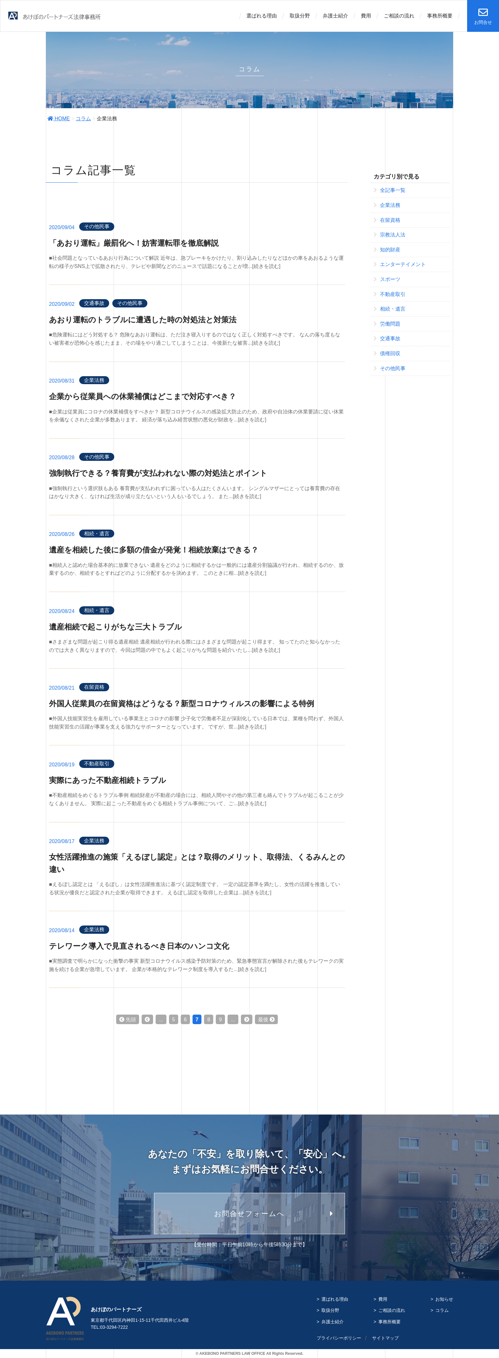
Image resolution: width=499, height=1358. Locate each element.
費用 (366, 15)
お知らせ (444, 1299)
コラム (83, 118)
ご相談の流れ (399, 15)
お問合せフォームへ (249, 1214)
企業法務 (94, 380)
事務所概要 (440, 15)
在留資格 (94, 687)
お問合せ (483, 16)
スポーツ (387, 279)
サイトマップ (385, 1337)
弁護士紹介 (335, 15)
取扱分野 (300, 15)
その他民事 (96, 226)
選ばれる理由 (261, 15)
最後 (266, 1019)
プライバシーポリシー (339, 1337)
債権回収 (387, 353)
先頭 (127, 1019)
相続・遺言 (96, 533)
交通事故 (94, 303)
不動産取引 (96, 763)
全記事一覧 (389, 190)
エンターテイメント (400, 264)
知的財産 (387, 249)
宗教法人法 (389, 234)
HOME (58, 118)
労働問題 (387, 324)
